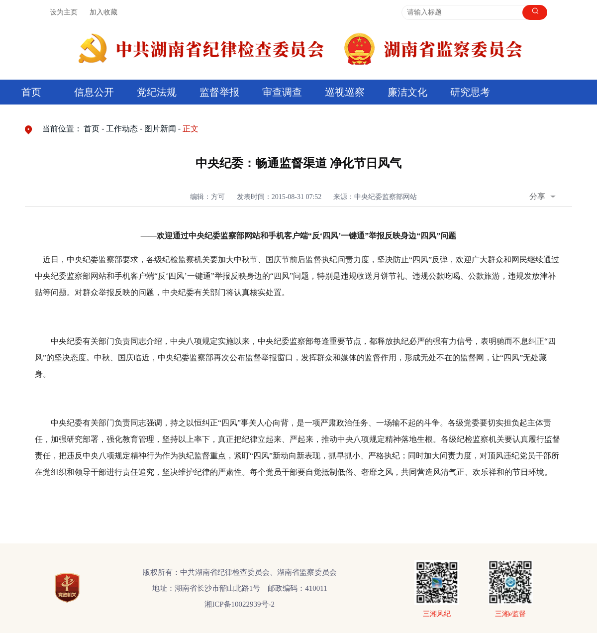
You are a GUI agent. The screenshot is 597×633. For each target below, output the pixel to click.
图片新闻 (160, 128)
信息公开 (94, 92)
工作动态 (122, 128)
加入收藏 (103, 12)
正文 (191, 128)
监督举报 (219, 92)
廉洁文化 (407, 92)
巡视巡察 (345, 92)
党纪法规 (157, 92)
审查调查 (282, 92)
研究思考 (470, 92)
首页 (31, 92)
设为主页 (64, 12)
